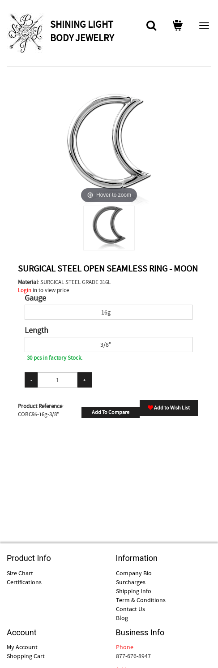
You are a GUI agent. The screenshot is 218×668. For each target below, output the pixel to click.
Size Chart (20, 573)
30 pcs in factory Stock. (54, 358)
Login (24, 290)
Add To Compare (110, 412)
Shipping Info (133, 591)
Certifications (24, 582)
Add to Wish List (169, 407)
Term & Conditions (141, 600)
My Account (22, 647)
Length (36, 331)
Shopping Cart (26, 656)
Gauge (35, 298)
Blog (122, 618)
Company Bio (134, 573)
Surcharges (130, 582)
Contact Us (130, 609)
